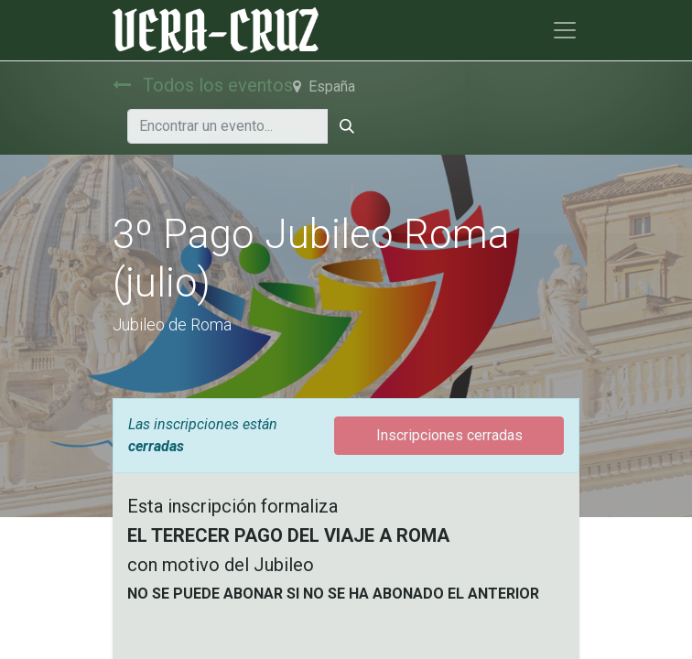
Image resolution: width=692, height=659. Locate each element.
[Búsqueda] (347, 126)
